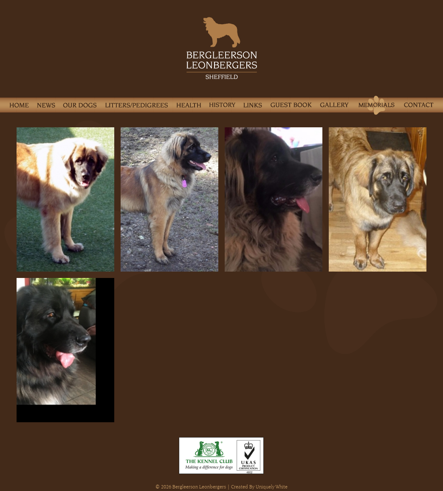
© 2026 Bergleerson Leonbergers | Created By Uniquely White (221, 486)
